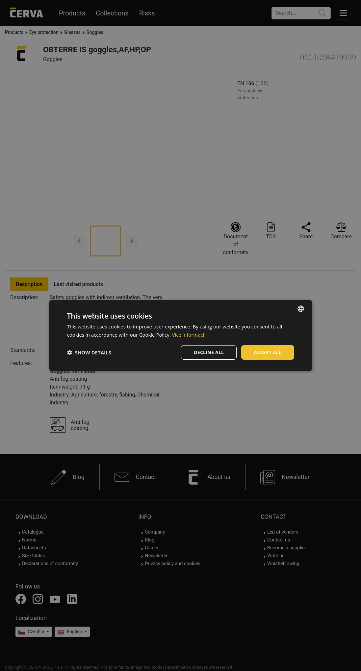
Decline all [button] (208, 352)
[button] (89, 352)
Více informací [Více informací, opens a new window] (188, 334)
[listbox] (300, 308)
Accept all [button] (267, 352)
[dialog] (180, 335)
